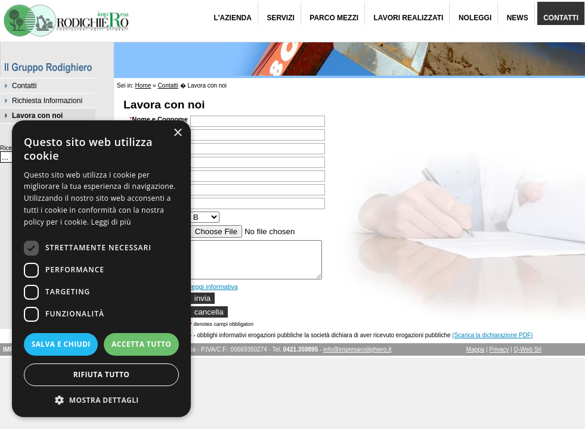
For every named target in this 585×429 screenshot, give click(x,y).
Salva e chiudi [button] (61, 344)
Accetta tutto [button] (141, 344)
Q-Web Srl (528, 356)
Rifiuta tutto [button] (101, 374)
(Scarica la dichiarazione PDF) (492, 342)
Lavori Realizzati (409, 18)
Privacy (499, 356)
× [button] (177, 133)
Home (143, 85)
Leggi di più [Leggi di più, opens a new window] (111, 222)
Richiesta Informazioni (47, 101)
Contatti (560, 18)
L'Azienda (232, 18)
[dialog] (101, 268)
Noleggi (475, 18)
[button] (101, 399)
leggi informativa (214, 293)
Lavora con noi (37, 115)
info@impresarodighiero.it (357, 356)
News (517, 18)
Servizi (280, 18)
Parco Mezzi (333, 18)
